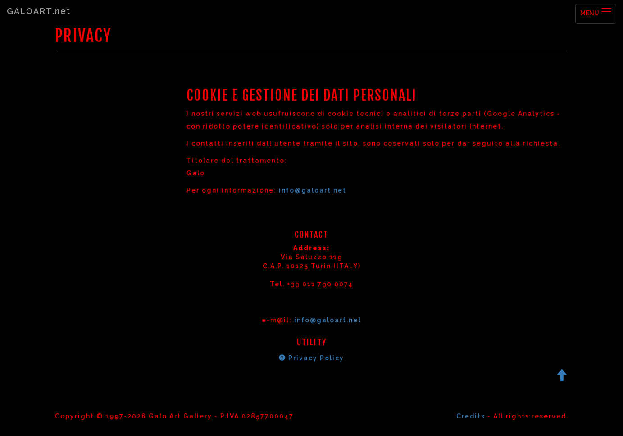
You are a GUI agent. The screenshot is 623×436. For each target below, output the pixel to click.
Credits (470, 416)
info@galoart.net (312, 190)
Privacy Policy (311, 358)
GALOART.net (39, 11)
